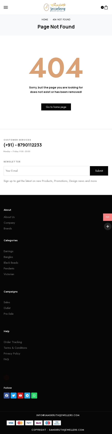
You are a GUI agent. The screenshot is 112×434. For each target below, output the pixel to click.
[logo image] (54, 7)
